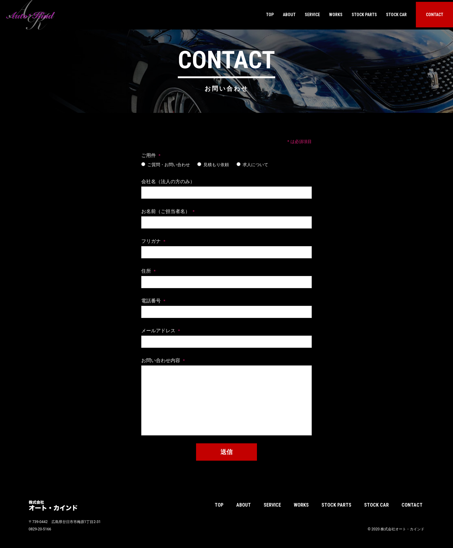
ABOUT (289, 14)
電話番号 (151, 301)
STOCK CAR (396, 14)
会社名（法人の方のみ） (168, 181)
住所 (146, 271)
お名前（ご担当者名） (165, 211)
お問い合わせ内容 (160, 360)
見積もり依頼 (213, 164)
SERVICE (312, 14)
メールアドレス (158, 330)
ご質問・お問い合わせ (165, 164)
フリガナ (151, 241)
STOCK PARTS (364, 14)
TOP (270, 14)
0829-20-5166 (40, 529)
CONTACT (434, 14)
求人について (252, 164)
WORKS (335, 14)
